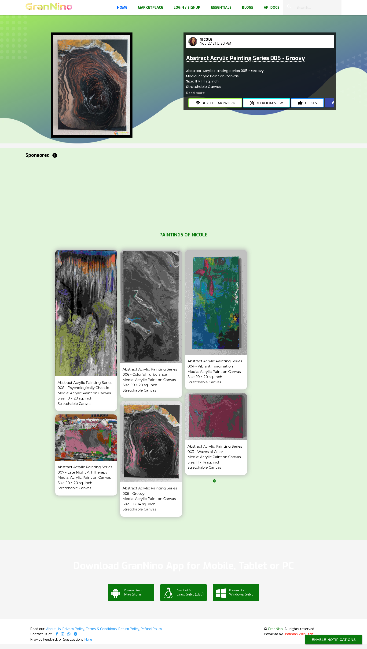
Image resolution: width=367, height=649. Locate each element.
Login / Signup (187, 7)
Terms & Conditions (101, 629)
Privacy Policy (73, 629)
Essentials (221, 7)
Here (88, 639)
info (55, 155)
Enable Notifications (334, 640)
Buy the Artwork (215, 102)
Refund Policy (151, 629)
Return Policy (128, 629)
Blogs (247, 7)
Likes (307, 102)
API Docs (271, 7)
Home (122, 7)
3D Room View (266, 102)
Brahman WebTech (298, 634)
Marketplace (150, 7)
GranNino (275, 629)
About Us (53, 629)
